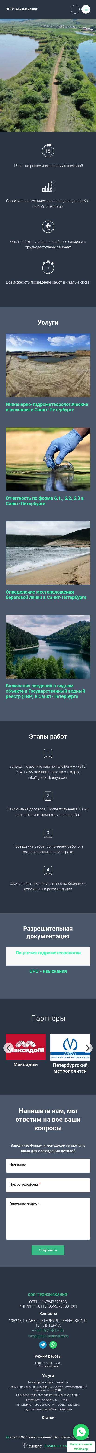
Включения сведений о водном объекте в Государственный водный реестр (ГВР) (48, 1388)
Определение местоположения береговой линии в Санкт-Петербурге (46, 594)
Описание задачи (24, 1204)
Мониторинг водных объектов (48, 1382)
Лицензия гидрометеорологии (48, 953)
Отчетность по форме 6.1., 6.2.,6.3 (48, 1400)
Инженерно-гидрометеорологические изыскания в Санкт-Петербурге (47, 407)
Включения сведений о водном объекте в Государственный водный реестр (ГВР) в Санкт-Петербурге (45, 691)
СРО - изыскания (48, 971)
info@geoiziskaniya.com (48, 1336)
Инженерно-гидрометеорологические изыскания (48, 1404)
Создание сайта (58, 1446)
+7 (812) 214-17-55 (48, 1330)
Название (17, 1165)
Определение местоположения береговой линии (48, 1395)
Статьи (48, 1417)
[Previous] (8, 1048)
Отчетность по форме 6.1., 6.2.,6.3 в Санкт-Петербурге (45, 500)
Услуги (48, 1376)
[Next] (87, 1048)
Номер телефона (23, 1184)
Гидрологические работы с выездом (48, 1409)
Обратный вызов (75, 9)
